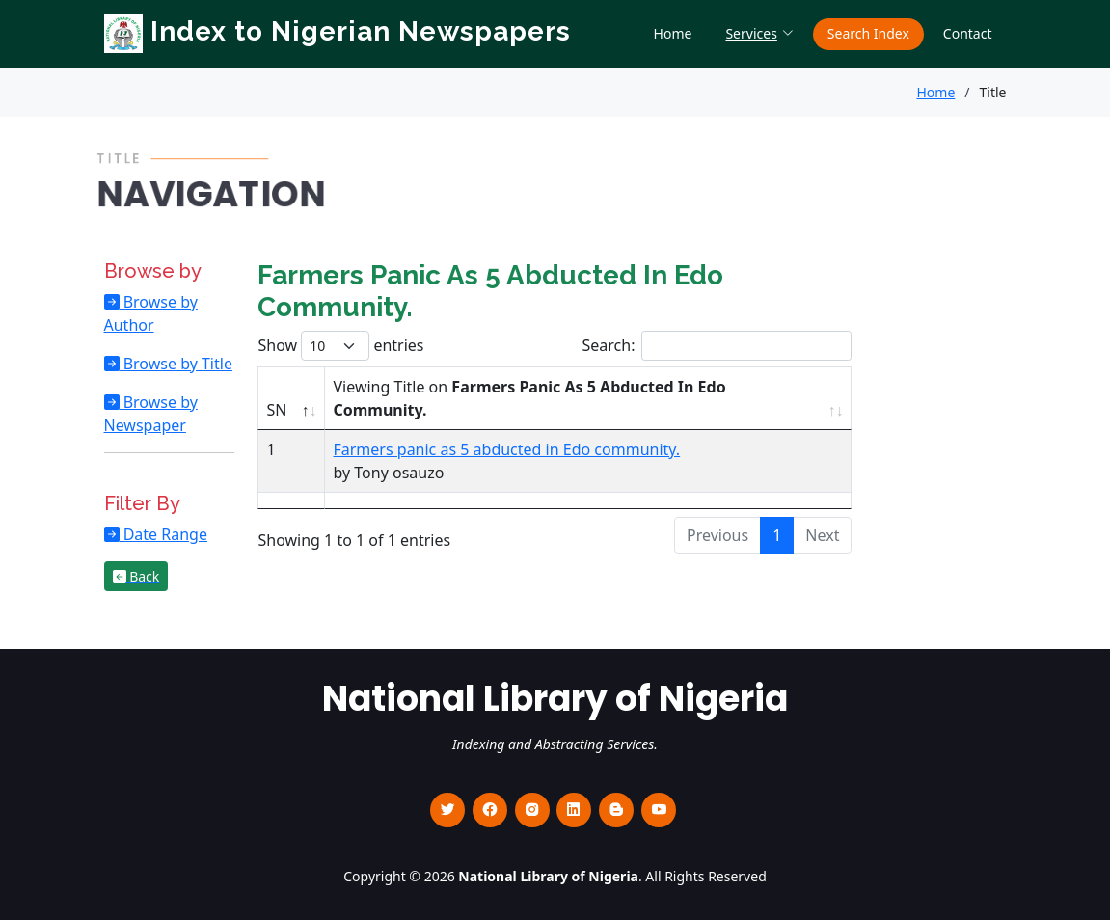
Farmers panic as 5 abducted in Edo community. (506, 449)
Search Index (868, 33)
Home (673, 33)
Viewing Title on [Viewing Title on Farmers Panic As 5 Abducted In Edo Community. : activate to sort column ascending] (529, 398)
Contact (967, 33)
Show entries (340, 346)
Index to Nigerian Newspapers (337, 31)
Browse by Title (176, 363)
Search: (717, 346)
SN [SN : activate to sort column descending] (276, 409)
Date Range (163, 534)
